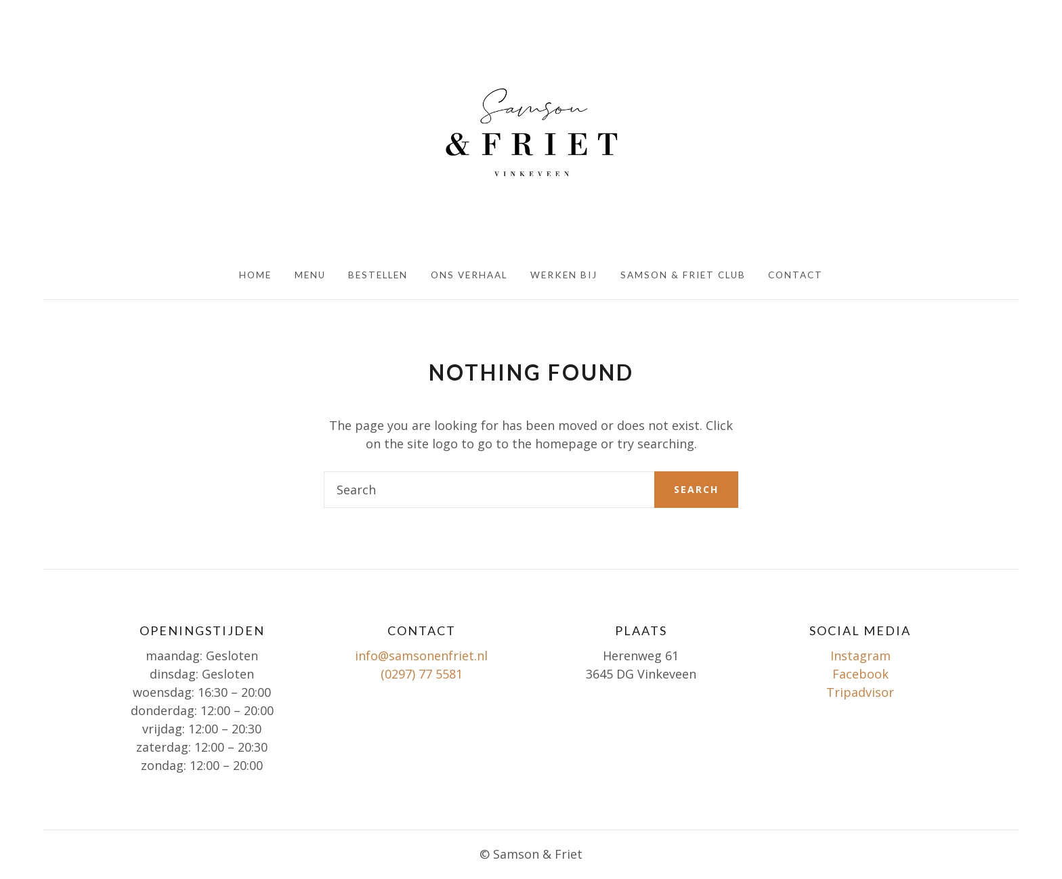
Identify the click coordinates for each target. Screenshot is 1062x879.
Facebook (860, 674)
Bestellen (378, 275)
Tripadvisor (860, 692)
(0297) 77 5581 (422, 674)
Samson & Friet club (683, 275)
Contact (795, 275)
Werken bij (563, 275)
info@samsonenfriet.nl (421, 655)
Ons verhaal (469, 275)
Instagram (860, 655)
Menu (310, 275)
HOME (255, 275)
